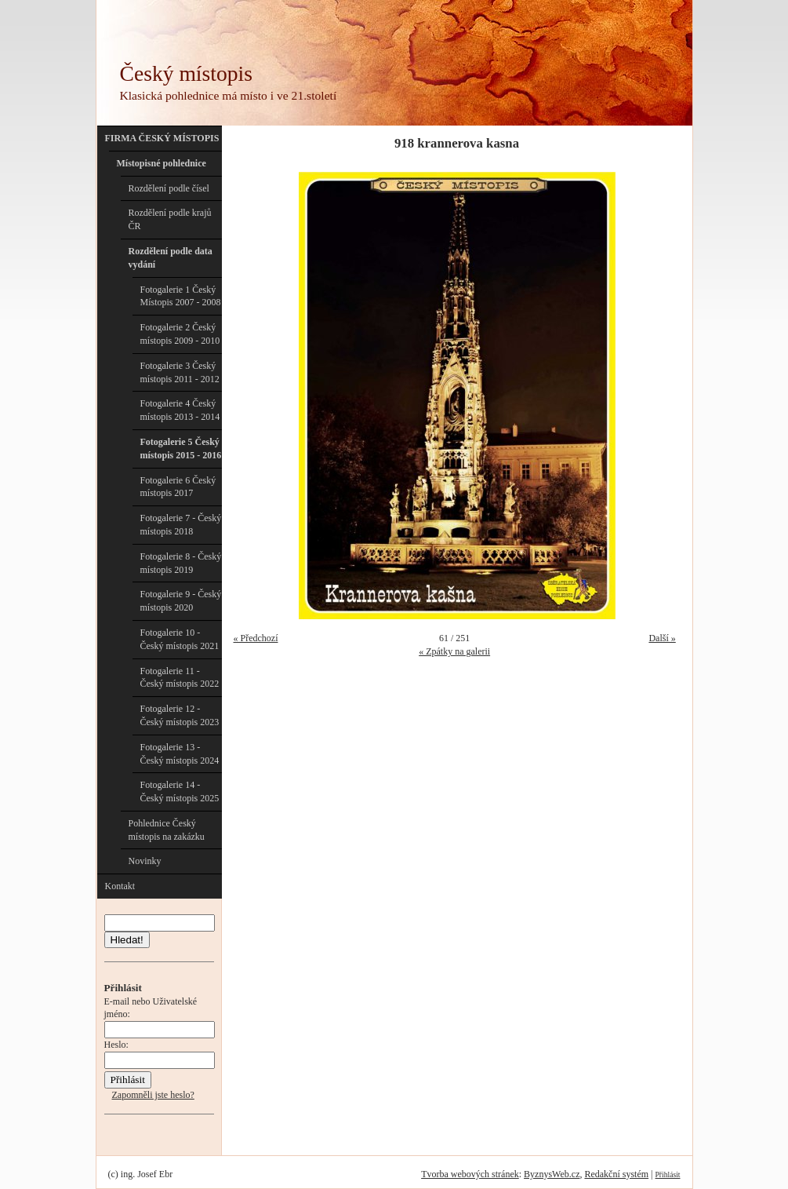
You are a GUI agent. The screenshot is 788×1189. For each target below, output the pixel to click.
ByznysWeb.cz (551, 1174)
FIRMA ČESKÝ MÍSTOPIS (162, 138)
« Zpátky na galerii (454, 651)
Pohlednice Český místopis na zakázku (167, 830)
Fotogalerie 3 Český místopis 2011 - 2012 (180, 372)
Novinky (145, 860)
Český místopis (186, 73)
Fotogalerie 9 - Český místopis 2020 (181, 601)
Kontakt (120, 886)
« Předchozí (256, 638)
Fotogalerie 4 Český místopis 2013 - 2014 (180, 410)
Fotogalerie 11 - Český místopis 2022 (180, 678)
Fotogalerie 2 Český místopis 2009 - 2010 (180, 334)
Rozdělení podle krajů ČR (170, 219)
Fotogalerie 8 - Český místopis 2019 (181, 563)
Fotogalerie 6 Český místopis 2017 (178, 487)
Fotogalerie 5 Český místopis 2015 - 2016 (181, 448)
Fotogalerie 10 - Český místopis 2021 (180, 639)
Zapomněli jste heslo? (153, 1094)
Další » (661, 638)
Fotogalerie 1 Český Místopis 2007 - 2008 (180, 296)
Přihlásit (668, 1174)
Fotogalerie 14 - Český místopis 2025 (180, 791)
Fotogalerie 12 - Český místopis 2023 (180, 715)
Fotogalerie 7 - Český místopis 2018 (181, 524)
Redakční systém (616, 1174)
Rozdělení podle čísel (169, 188)
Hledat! (127, 940)
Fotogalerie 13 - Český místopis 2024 (180, 754)
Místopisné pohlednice (161, 163)
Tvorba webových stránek (470, 1174)
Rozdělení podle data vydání (170, 258)
